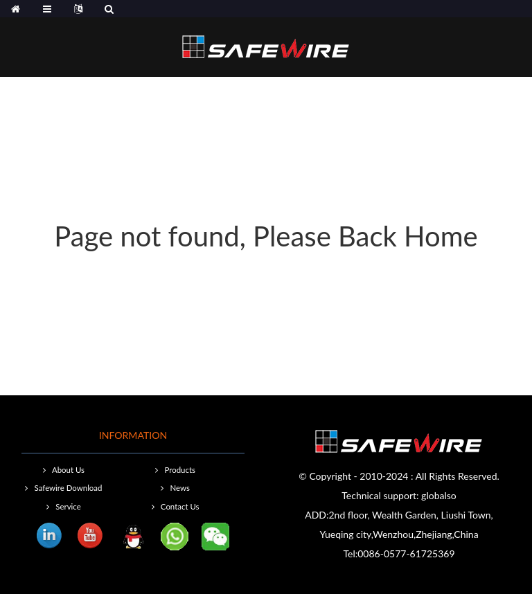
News (179, 487)
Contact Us (180, 506)
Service (67, 506)
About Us (68, 469)
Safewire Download (69, 487)
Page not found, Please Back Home (265, 236)
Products (179, 469)
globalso (438, 495)
